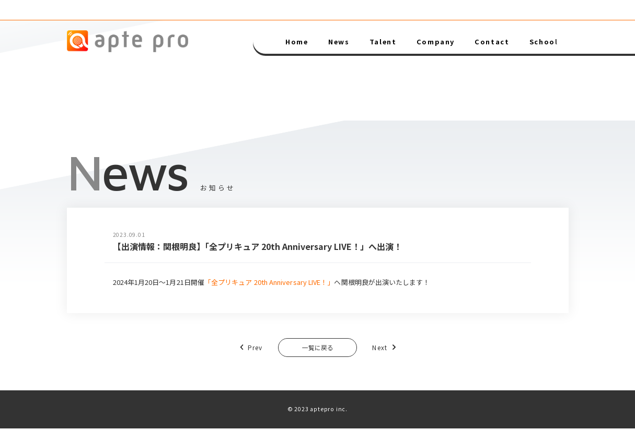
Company (436, 41)
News (338, 41)
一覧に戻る (317, 348)
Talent (383, 41)
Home (296, 41)
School (543, 41)
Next (391, 348)
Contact (492, 41)
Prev (243, 348)
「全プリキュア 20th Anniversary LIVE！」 (269, 282)
